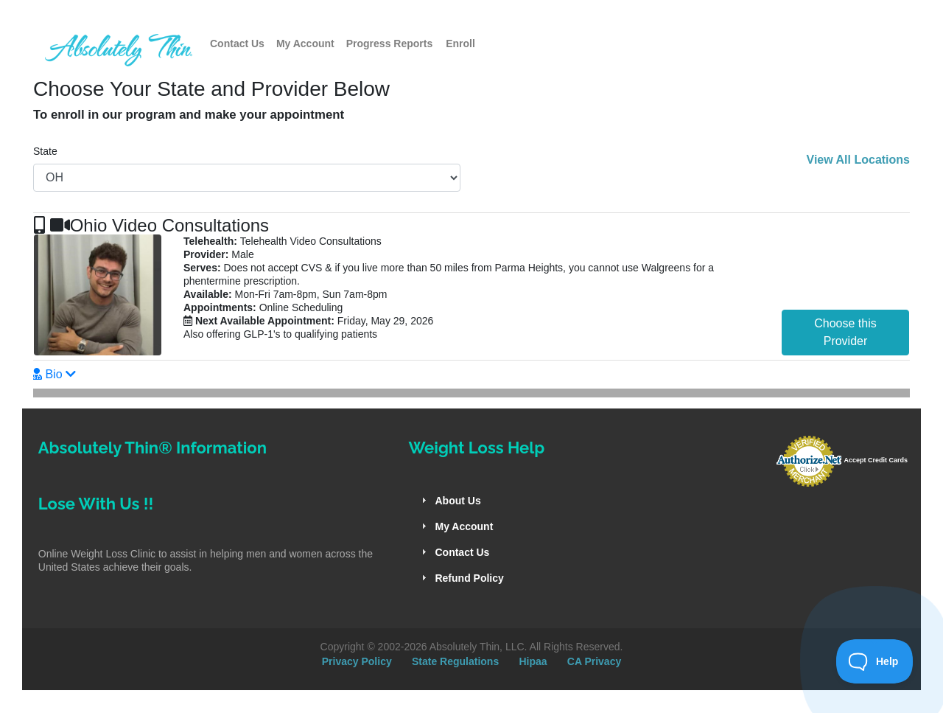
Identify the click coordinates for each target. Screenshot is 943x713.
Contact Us (237, 43)
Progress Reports (389, 43)
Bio (54, 374)
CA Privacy (594, 661)
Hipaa (533, 661)
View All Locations (858, 159)
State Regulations (455, 661)
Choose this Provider (845, 332)
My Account (305, 43)
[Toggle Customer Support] (875, 661)
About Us (457, 501)
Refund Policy (469, 578)
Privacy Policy (357, 661)
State (45, 151)
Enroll (460, 43)
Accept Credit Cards (876, 460)
